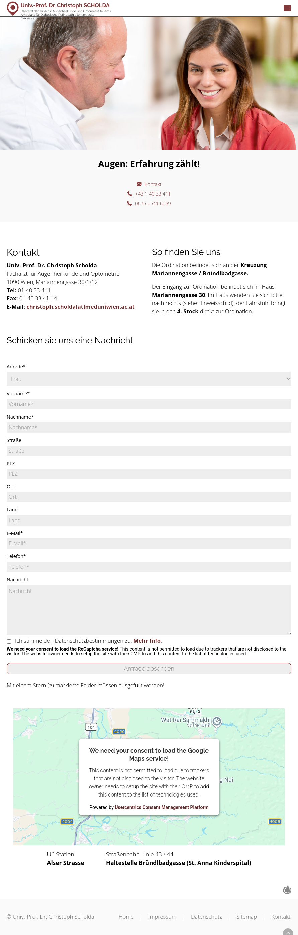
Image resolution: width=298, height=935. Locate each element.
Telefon (16, 556)
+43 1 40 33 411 (153, 195)
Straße (14, 440)
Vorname (18, 393)
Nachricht (17, 579)
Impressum (155, 916)
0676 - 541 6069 (153, 206)
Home (116, 916)
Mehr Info (147, 640)
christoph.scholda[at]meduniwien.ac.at (80, 306)
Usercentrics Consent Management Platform (161, 807)
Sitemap (245, 916)
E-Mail (15, 533)
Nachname (20, 417)
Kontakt (153, 184)
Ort (10, 486)
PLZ (11, 463)
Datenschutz (202, 916)
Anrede (16, 366)
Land (12, 509)
